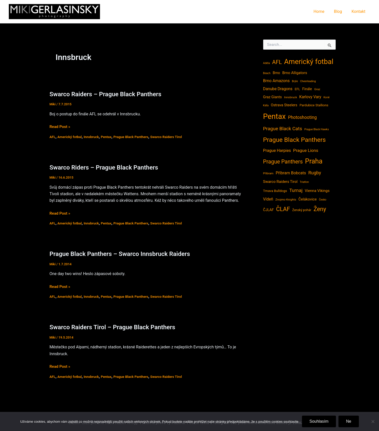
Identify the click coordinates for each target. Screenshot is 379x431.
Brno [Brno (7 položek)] (276, 73)
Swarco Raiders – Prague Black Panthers (107, 94)
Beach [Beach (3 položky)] (267, 73)
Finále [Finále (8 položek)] (307, 89)
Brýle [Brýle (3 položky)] (295, 81)
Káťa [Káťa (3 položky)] (266, 105)
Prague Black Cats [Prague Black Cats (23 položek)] (282, 128)
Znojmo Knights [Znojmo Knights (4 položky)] (285, 199)
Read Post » (60, 126)
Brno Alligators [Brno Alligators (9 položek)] (294, 73)
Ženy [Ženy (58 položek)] (320, 209)
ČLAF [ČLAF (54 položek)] (283, 209)
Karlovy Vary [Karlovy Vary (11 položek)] (310, 96)
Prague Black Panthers (133, 137)
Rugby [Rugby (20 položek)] (314, 173)
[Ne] (372, 421)
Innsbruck (92, 137)
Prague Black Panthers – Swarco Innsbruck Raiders (122, 253)
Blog (340, 11)
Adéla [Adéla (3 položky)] (266, 63)
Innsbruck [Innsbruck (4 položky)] (290, 97)
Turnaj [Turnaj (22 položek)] (295, 190)
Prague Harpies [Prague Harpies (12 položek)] (277, 150)
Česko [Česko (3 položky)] (322, 199)
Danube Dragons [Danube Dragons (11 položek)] (278, 88)
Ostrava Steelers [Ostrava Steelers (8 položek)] (284, 105)
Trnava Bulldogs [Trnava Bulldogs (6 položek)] (275, 191)
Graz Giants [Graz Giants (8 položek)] (272, 97)
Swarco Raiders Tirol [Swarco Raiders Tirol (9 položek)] (280, 181)
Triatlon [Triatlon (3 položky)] (304, 182)
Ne (348, 421)
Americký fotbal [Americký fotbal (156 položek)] (308, 61)
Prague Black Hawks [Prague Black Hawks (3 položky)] (316, 129)
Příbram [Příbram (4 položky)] (268, 173)
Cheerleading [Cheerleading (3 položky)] (308, 81)
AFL (53, 137)
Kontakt (359, 11)
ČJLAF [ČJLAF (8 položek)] (268, 210)
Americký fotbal (70, 137)
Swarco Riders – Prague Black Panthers (105, 167)
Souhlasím (319, 421)
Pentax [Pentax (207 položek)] (274, 116)
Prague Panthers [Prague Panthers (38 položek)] (283, 161)
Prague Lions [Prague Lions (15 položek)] (305, 150)
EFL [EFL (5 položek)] (297, 89)
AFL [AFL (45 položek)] (277, 62)
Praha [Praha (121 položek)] (313, 161)
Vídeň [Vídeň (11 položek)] (268, 199)
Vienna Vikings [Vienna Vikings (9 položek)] (317, 190)
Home (322, 11)
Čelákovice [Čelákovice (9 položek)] (307, 199)
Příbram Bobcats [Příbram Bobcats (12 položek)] (291, 173)
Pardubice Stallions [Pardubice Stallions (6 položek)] (313, 105)
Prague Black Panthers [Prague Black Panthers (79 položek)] (294, 139)
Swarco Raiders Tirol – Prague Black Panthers (114, 327)
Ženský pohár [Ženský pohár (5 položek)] (301, 210)
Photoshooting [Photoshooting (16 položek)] (302, 117)
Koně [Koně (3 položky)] (327, 97)
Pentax (107, 137)
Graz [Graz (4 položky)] (317, 89)
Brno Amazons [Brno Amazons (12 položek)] (276, 80)
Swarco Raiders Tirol (169, 137)
